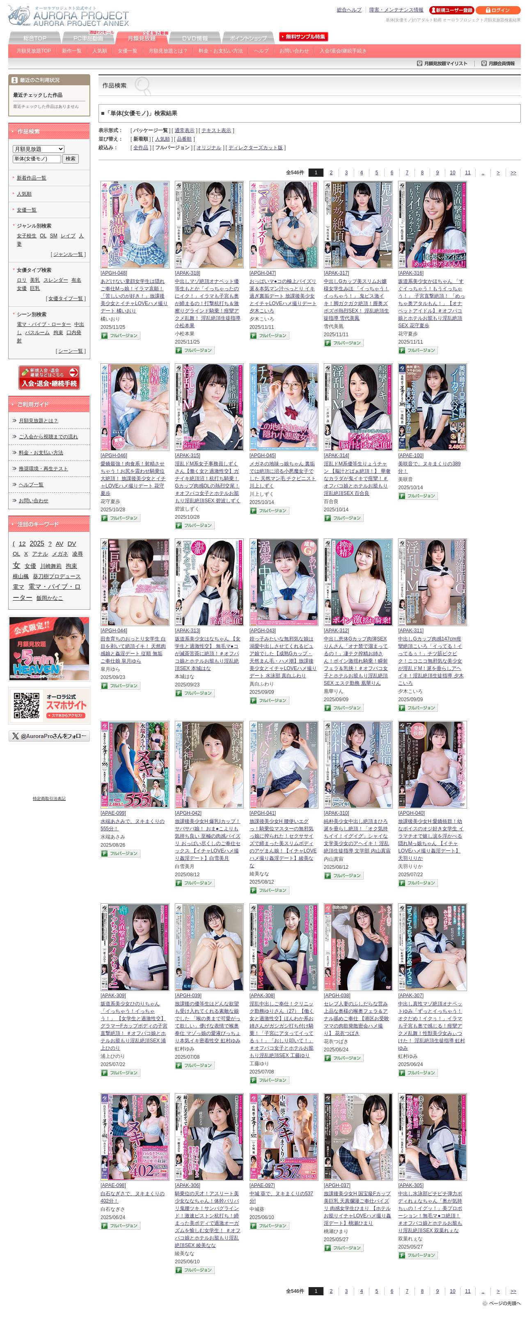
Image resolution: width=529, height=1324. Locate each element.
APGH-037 (337, 1185)
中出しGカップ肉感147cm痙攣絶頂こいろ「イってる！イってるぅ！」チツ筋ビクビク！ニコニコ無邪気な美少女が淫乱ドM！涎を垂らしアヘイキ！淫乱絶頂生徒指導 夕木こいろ (430, 661)
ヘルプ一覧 (31, 485)
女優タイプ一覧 (65, 298)
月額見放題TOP (33, 51)
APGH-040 (412, 813)
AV (60, 543)
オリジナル (209, 147)
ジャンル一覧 (68, 254)
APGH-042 (188, 813)
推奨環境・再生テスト (43, 469)
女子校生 (27, 236)
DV (71, 543)
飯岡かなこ (50, 598)
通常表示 (185, 130)
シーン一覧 (70, 351)
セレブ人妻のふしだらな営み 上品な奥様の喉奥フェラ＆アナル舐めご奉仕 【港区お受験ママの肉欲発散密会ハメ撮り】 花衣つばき (356, 1018)
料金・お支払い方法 (221, 51)
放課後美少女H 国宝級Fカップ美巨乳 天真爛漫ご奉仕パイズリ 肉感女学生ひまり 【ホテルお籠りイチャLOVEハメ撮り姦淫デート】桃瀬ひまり (357, 1208)
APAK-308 (262, 995)
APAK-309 (113, 995)
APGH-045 (263, 455)
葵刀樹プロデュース (57, 576)
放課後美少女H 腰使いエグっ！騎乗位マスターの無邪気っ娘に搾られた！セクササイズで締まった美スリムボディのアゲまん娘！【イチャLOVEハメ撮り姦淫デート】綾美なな (283, 843)
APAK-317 (336, 273)
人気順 (99, 51)
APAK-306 (187, 1185)
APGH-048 (114, 273)
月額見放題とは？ (168, 51)
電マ (18, 586)
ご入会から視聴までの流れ (48, 437)
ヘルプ (261, 51)
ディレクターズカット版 (256, 147)
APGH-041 (263, 813)
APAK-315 (187, 455)
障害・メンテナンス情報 (396, 10)
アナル (40, 554)
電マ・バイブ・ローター (44, 324)
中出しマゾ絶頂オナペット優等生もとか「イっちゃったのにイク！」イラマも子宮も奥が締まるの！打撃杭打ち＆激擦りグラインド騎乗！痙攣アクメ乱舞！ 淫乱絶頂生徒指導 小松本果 (207, 303)
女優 (30, 566)
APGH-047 (263, 273)
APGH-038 (337, 995)
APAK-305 (411, 1185)
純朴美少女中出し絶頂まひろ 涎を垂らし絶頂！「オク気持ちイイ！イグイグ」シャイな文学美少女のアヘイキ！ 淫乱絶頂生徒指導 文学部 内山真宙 (357, 836)
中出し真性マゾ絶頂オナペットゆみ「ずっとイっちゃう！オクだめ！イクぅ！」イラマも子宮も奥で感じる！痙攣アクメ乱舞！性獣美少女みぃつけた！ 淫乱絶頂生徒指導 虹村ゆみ (431, 1026)
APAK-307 (411, 995)
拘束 (58, 332)
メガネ (60, 554)
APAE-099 (113, 813)
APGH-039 (188, 995)
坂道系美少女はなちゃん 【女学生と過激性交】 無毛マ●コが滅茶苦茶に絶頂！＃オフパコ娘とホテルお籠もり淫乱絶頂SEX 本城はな (207, 653)
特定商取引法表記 (49, 798)
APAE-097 (262, 1185)
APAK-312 (336, 631)
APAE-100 (411, 455)
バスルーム (37, 332)
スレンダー (56, 280)
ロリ (22, 280)
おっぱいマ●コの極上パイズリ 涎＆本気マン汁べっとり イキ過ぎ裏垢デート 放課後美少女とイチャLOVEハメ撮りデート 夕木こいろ (283, 296)
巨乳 (35, 288)
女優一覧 (127, 51)
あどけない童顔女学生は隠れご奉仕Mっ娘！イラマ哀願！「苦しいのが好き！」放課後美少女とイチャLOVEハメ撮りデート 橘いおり (134, 296)
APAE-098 (113, 1185)
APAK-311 (411, 631)
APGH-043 (263, 631)
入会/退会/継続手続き (343, 51)
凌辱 (77, 554)
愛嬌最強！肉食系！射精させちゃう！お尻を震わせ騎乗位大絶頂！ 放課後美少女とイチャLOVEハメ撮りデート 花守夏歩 (133, 478)
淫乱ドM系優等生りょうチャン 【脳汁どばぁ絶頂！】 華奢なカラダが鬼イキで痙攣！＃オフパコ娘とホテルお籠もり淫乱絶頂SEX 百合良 (357, 478)
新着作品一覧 (31, 178)
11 (467, 172)
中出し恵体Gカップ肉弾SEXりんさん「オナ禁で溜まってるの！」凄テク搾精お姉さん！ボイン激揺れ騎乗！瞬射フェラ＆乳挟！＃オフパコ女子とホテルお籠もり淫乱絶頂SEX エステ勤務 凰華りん (356, 661)
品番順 (184, 139)
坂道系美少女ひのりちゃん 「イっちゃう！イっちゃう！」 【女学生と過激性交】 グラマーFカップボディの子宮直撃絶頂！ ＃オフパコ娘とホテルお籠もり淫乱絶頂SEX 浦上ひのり (134, 1026)
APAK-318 (187, 273)
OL (43, 236)
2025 (37, 543)
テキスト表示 (216, 130)
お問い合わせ (294, 51)
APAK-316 (411, 273)
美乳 (35, 280)
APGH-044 (114, 631)
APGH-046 (114, 455)
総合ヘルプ (349, 10)
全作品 (140, 147)
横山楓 (21, 576)
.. (483, 172)
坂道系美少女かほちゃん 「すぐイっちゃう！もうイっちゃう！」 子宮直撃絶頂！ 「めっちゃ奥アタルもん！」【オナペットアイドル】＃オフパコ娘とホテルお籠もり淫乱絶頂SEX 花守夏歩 (431, 303)
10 (452, 172)
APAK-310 (336, 813)
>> (513, 172)
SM (53, 236)
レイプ (68, 236)
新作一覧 (72, 51)
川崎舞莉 (51, 566)
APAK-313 (187, 631)
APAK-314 (336, 455)
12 (22, 543)
